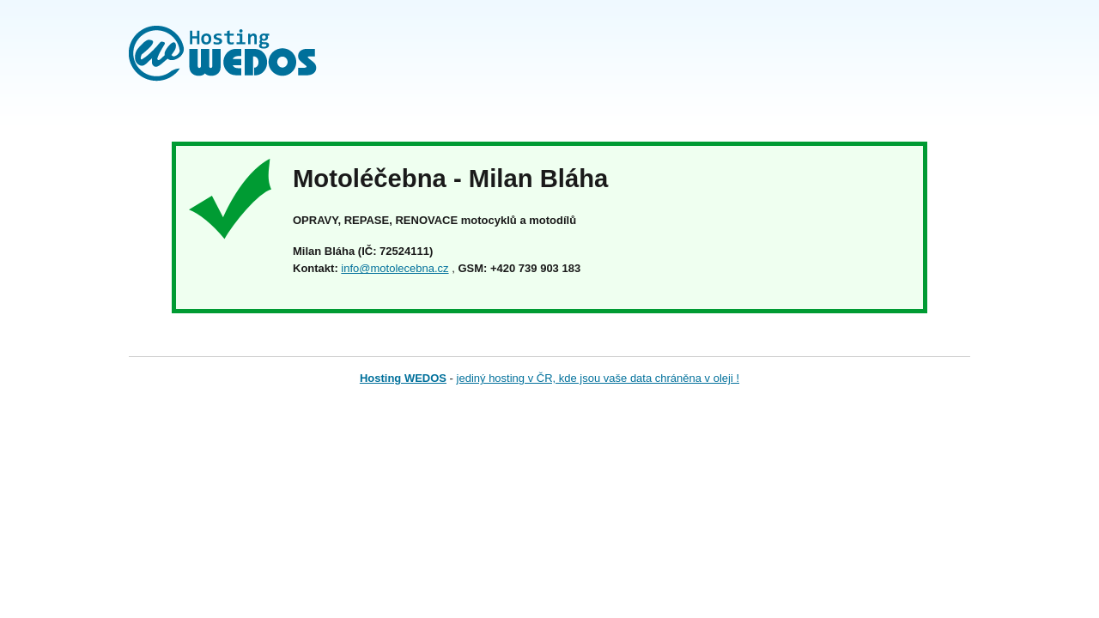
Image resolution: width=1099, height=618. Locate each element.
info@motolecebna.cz (394, 268)
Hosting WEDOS (403, 378)
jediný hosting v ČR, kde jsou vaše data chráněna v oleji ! (598, 378)
